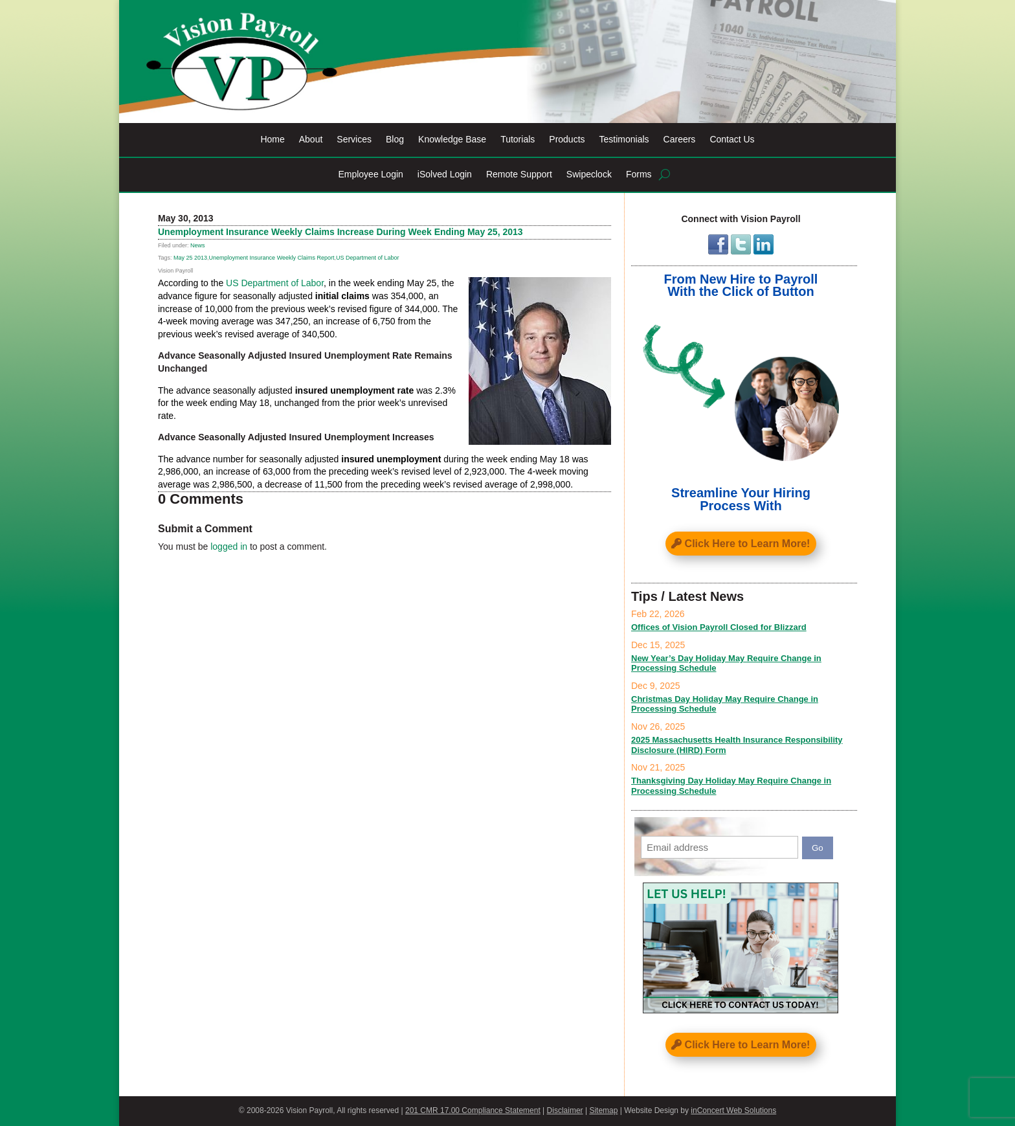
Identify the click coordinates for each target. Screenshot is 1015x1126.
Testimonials (624, 139)
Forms (639, 174)
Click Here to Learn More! (747, 543)
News (197, 245)
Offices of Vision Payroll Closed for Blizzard (719, 627)
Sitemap (603, 1110)
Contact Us (731, 139)
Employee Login (370, 174)
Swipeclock (589, 174)
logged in (228, 546)
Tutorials (517, 139)
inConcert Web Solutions (733, 1110)
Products (567, 139)
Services (354, 139)
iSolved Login (445, 174)
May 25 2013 (190, 257)
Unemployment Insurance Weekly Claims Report (272, 257)
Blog (395, 139)
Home (272, 139)
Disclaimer (565, 1110)
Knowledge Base (452, 139)
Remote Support (519, 174)
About (311, 139)
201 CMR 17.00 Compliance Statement (473, 1110)
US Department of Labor (367, 257)
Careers (680, 139)
